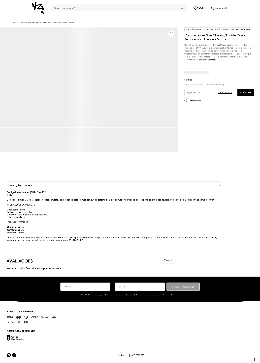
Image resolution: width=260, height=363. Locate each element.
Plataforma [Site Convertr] (130, 355)
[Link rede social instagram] (9, 355)
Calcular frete (245, 92)
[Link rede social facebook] (14, 355)
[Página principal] (38, 8)
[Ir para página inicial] (13, 23)
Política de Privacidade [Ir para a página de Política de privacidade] (171, 295)
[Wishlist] (200, 7)
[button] (255, 359)
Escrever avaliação (168, 260)
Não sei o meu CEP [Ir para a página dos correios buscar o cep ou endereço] (225, 92)
